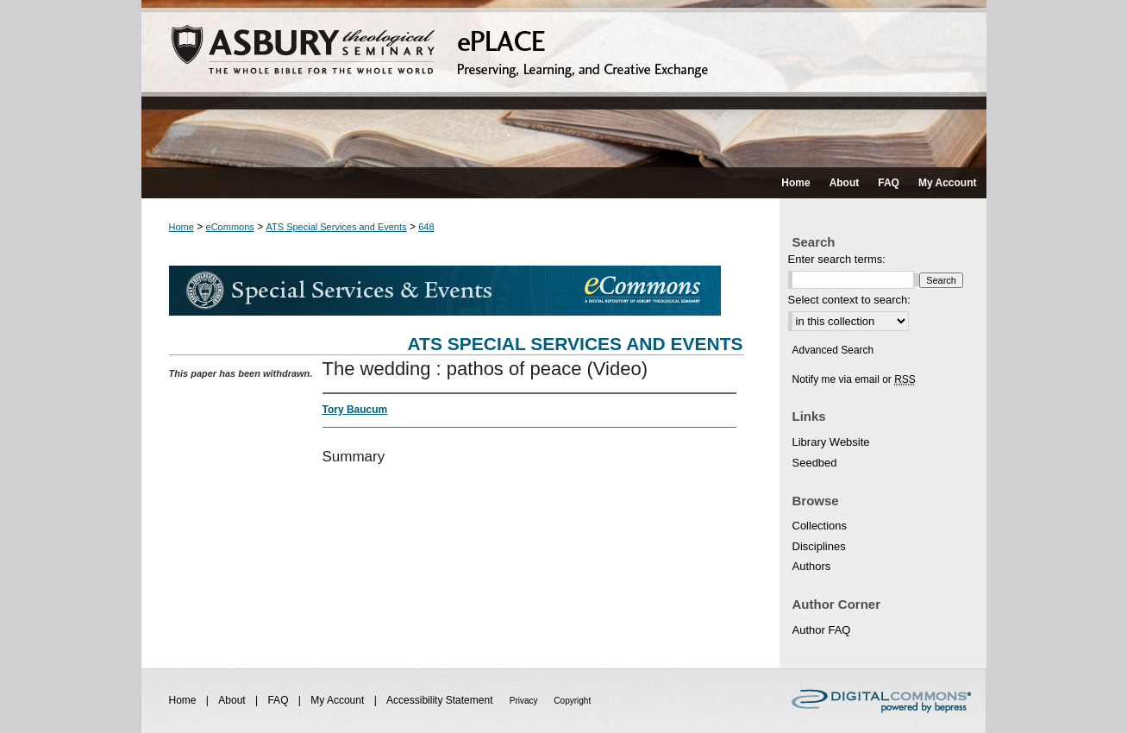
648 (426, 227)
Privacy (525, 700)
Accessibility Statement (441, 700)
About (233, 700)
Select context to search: (849, 299)
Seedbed (814, 462)
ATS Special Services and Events (336, 227)
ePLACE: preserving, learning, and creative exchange (563, 83)
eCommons (230, 227)
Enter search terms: (837, 259)
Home (181, 227)
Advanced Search (833, 350)
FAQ (279, 700)
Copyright (572, 700)
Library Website (831, 441)
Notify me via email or (854, 379)
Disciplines (819, 546)
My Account (338, 700)
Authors (811, 566)
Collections (820, 525)
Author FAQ (821, 629)
